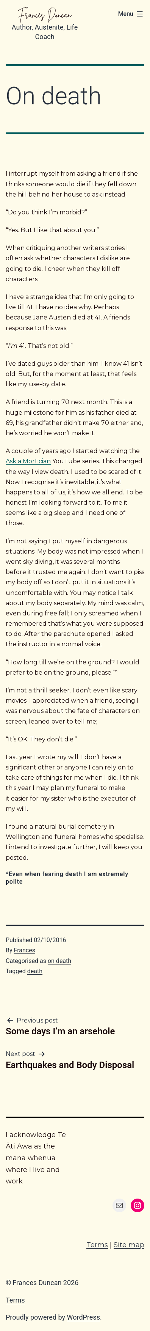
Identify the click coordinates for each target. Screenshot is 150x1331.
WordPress (83, 1317)
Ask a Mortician (28, 461)
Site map (129, 1245)
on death (59, 960)
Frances (24, 950)
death (34, 971)
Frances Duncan (45, 14)
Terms (97, 1245)
